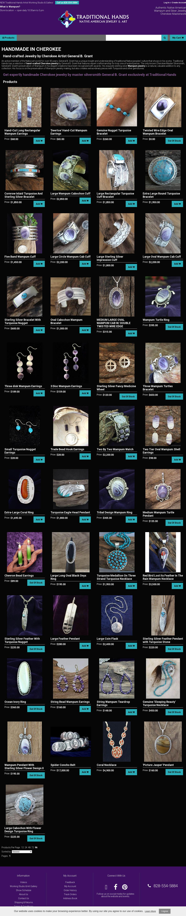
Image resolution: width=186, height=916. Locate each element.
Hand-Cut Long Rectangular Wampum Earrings (22, 132)
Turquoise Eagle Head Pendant (70, 512)
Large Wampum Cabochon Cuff (70, 193)
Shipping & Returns (23, 902)
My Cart (178, 37)
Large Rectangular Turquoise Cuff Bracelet (115, 195)
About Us (23, 894)
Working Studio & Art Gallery (23, 886)
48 (29, 847)
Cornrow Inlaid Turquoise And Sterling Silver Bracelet (23, 195)
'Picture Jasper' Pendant (158, 765)
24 (26, 847)
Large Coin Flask (107, 638)
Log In (166, 3)
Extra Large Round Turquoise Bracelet (161, 195)
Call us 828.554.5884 (67, 2)
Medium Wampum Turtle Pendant (158, 514)
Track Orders (70, 894)
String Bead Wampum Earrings (70, 701)
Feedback (70, 882)
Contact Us (23, 898)
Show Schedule (23, 890)
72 (32, 847)
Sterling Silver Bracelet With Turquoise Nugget (22, 321)
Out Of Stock (174, 141)
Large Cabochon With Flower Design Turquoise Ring (22, 829)
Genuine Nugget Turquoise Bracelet (114, 132)
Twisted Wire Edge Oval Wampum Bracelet (158, 132)
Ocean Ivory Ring (15, 701)
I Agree (164, 911)
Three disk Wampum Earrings (23, 386)
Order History (70, 890)
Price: (7, 139)
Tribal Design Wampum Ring (114, 512)
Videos (23, 882)
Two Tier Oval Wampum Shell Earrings (161, 451)
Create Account (179, 3)
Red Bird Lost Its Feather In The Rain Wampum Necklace (163, 577)
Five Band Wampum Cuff (20, 256)
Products (8, 38)
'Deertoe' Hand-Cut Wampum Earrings (69, 132)
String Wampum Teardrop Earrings (113, 703)
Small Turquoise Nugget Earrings (20, 451)
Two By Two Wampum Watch (115, 449)
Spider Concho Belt (63, 765)
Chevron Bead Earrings (19, 575)
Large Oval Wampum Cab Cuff (162, 256)
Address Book (70, 898)
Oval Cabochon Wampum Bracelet (66, 321)
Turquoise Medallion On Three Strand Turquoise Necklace (116, 577)
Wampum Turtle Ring (156, 319)
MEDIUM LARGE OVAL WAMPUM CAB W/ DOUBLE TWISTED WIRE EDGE (114, 323)
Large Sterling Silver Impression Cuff (110, 258)
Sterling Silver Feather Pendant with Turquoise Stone (163, 640)
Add (39, 141)
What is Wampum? (10, 6)
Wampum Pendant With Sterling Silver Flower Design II (24, 766)
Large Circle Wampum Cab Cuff (71, 256)
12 (22, 847)
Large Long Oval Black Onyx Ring (68, 577)
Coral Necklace (106, 765)
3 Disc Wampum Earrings (66, 386)
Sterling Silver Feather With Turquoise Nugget (22, 640)
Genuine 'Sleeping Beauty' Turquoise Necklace (159, 703)
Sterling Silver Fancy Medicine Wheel (116, 388)
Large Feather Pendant (65, 638)
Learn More (150, 911)
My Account (70, 886)
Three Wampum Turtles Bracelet (158, 388)
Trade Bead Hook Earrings (67, 449)
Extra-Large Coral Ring (19, 512)
